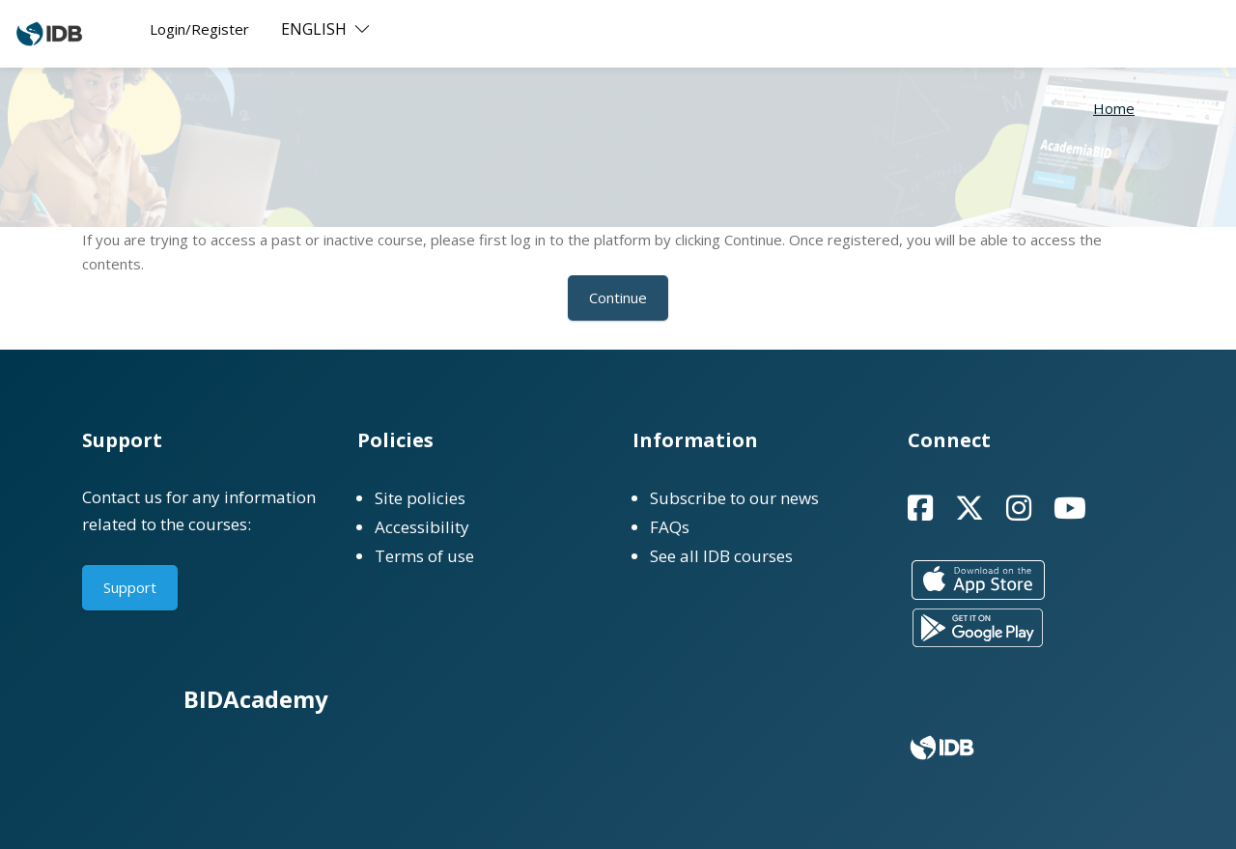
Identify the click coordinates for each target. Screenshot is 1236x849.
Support (129, 587)
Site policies (420, 498)
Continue (618, 297)
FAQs (669, 527)
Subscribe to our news (734, 498)
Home (1114, 108)
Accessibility (422, 527)
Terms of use (424, 556)
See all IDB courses (721, 556)
